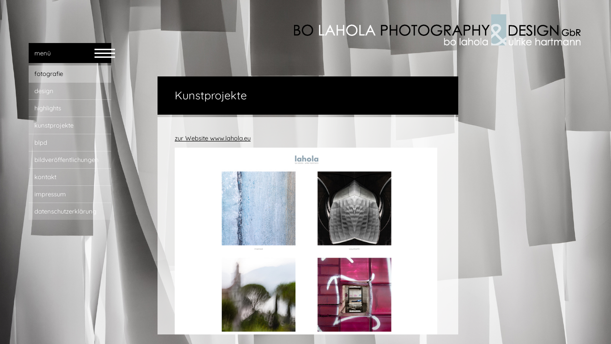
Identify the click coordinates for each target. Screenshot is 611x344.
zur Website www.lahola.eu (213, 138)
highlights (47, 108)
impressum (50, 194)
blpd (40, 142)
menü (42, 53)
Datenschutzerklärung (65, 211)
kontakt (45, 177)
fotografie (48, 73)
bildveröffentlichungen (66, 159)
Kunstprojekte (54, 125)
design (43, 91)
